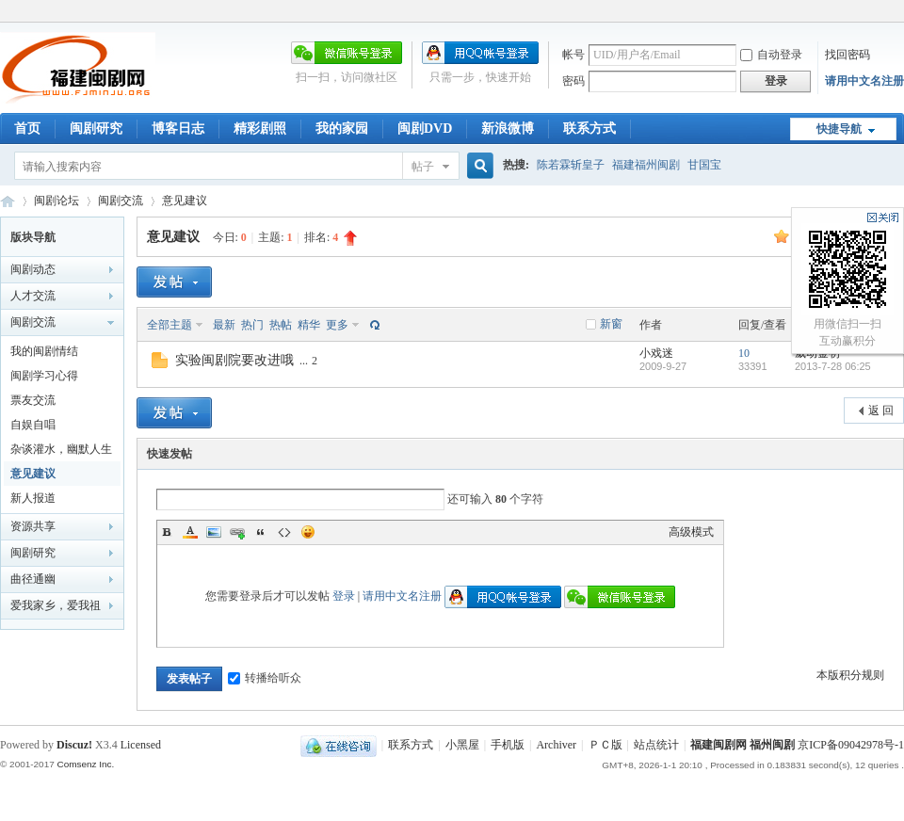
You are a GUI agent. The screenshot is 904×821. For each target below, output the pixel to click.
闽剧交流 (120, 200)
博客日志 (178, 128)
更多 (337, 324)
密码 (573, 81)
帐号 (573, 54)
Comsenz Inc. (85, 764)
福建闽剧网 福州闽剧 (742, 744)
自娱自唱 (33, 424)
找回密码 (847, 54)
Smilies (308, 532)
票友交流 (33, 400)
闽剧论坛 (56, 200)
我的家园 (341, 128)
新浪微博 (507, 128)
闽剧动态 (33, 269)
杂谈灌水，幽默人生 (61, 449)
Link (237, 532)
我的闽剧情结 (44, 351)
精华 (309, 324)
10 (744, 353)
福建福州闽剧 (646, 164)
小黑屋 (462, 744)
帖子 (423, 166)
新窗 (611, 323)
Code (284, 532)
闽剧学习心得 (44, 375)
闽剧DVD (424, 128)
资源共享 (33, 526)
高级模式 (691, 532)
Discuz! (74, 744)
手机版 (508, 744)
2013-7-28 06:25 (833, 366)
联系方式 (589, 128)
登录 (343, 596)
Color (190, 532)
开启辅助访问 (899, 13)
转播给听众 (264, 677)
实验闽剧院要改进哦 (234, 360)
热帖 (280, 324)
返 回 (881, 410)
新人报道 (33, 498)
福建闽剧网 (7, 201)
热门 (252, 324)
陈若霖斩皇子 (571, 164)
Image (213, 532)
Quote (260, 532)
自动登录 (771, 54)
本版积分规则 (850, 675)
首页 (27, 128)
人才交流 (33, 295)
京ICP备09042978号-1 (851, 744)
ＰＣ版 (605, 744)
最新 (224, 324)
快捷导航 (839, 129)
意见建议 (184, 200)
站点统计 (656, 744)
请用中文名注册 (864, 81)
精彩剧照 (260, 128)
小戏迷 (656, 353)
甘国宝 (704, 164)
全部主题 (169, 324)
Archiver (556, 744)
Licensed (141, 744)
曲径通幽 (33, 579)
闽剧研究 (96, 128)
